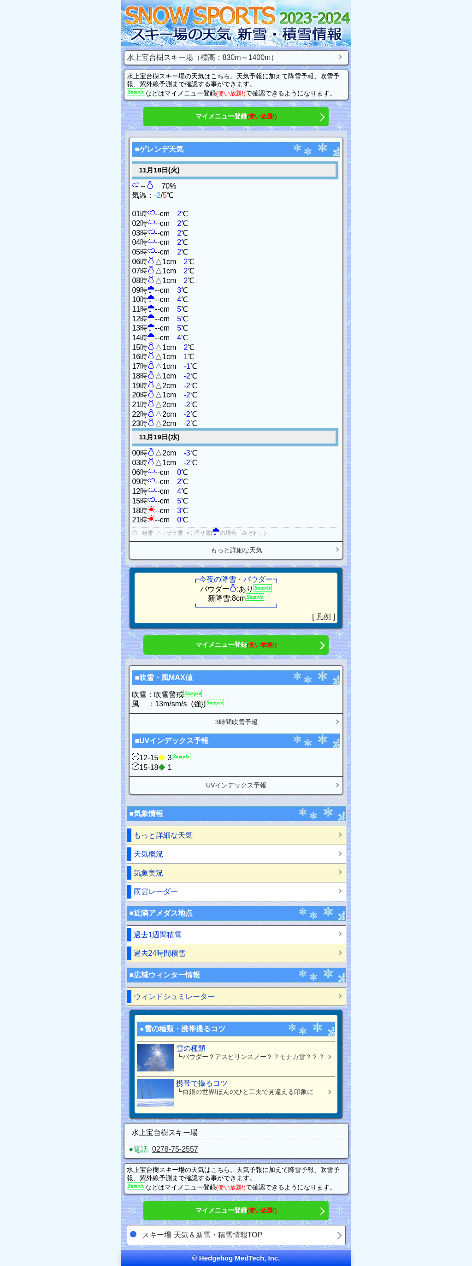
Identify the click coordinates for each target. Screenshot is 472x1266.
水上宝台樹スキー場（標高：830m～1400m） (202, 57)
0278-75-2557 (175, 1149)
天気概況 (148, 854)
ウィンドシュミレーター (174, 996)
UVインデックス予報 (236, 785)
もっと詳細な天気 (236, 550)
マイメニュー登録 (236, 116)
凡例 (323, 617)
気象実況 (148, 873)
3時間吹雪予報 (236, 722)
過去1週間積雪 (158, 935)
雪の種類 (232, 1057)
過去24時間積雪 (160, 953)
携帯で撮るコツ (232, 1092)
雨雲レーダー (156, 891)
